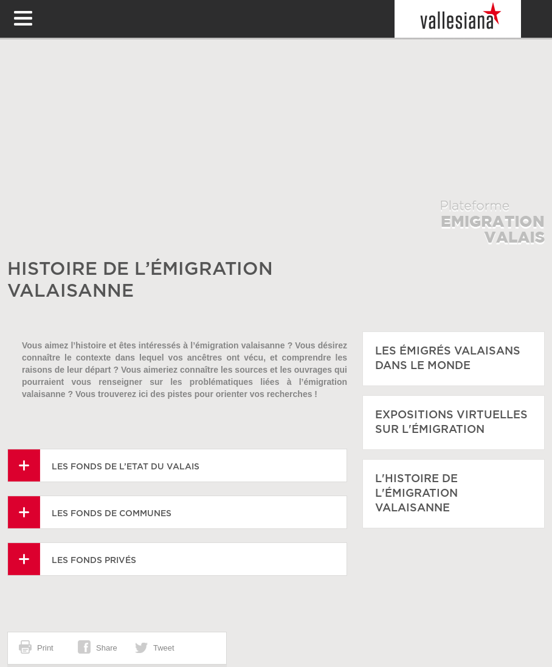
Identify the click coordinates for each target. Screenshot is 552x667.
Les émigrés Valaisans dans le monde (447, 359)
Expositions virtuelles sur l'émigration (451, 422)
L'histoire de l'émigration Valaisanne (416, 494)
